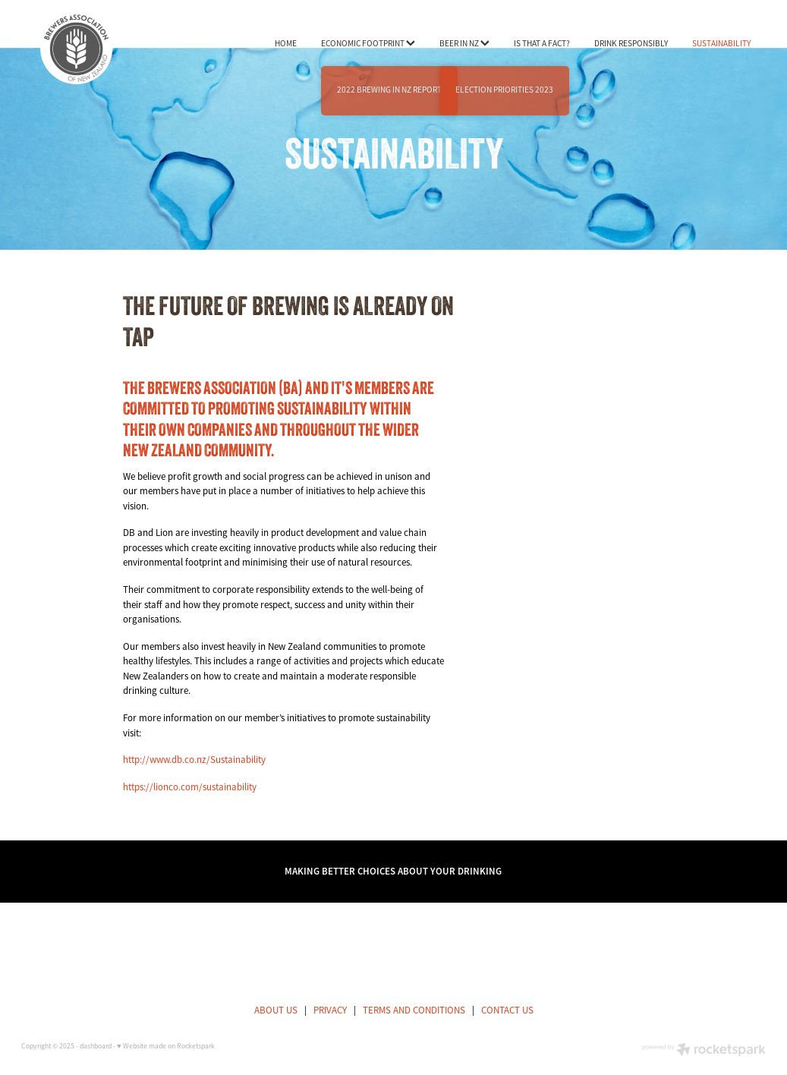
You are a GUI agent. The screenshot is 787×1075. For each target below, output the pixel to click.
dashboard (96, 1046)
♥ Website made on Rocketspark (166, 1046)
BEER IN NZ (464, 43)
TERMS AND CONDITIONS (414, 1010)
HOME (286, 43)
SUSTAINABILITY (721, 43)
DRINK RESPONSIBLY (631, 43)
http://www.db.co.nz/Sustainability (194, 759)
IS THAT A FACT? (542, 43)
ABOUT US (275, 1010)
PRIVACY (330, 1010)
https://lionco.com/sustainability (190, 786)
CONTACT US (507, 1010)
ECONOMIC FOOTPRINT (368, 43)
